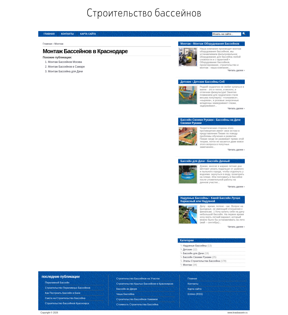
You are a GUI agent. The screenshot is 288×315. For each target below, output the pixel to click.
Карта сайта (88, 34)
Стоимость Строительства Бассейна (137, 304)
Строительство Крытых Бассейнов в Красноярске (144, 283)
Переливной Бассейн (57, 282)
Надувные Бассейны (195, 245)
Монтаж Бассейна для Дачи (65, 71)
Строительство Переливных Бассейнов (67, 287)
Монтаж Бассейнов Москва (65, 62)
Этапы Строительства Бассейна (201, 261)
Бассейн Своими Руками (197, 257)
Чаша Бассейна (125, 294)
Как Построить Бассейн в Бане (62, 293)
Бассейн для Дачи (193, 253)
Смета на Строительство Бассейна (65, 298)
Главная (49, 34)
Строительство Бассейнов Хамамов (137, 299)
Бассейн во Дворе (126, 289)
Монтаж (58, 43)
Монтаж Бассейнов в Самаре (66, 66)
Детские (187, 249)
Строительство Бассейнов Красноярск (67, 303)
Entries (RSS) (195, 294)
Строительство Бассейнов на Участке (138, 278)
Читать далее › (236, 70)
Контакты (67, 34)
